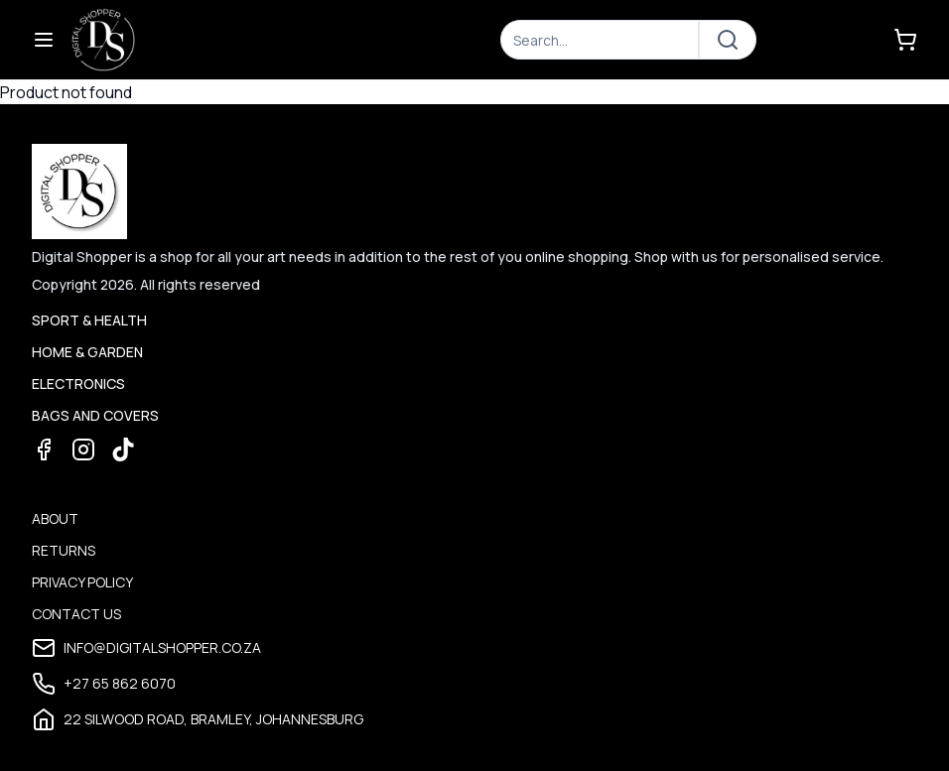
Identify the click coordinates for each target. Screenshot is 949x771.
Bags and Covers (95, 415)
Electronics (78, 383)
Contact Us (76, 613)
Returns (63, 550)
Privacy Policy (82, 582)
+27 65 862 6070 (104, 684)
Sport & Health (89, 320)
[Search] (599, 40)
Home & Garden (87, 351)
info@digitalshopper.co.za (146, 648)
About (55, 518)
